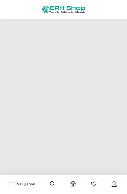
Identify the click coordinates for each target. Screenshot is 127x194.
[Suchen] (52, 184)
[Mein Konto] (114, 184)
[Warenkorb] (73, 184)
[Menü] (22, 184)
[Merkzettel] (93, 184)
